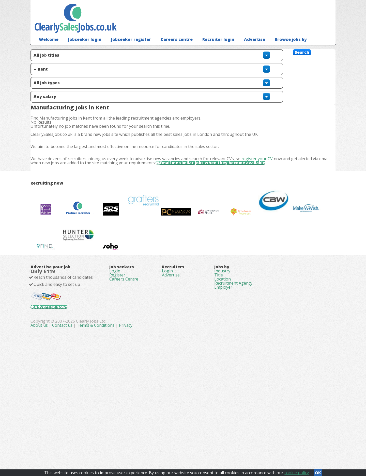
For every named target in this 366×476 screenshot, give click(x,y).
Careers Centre (123, 380)
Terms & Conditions (197, 448)
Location (222, 380)
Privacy (227, 448)
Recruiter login (205, 47)
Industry (222, 366)
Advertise (239, 47)
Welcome (47, 47)
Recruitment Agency (233, 387)
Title (218, 373)
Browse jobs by (272, 47)
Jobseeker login (81, 47)
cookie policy (296, 471)
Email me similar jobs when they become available (237, 193)
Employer (223, 395)
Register (117, 373)
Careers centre (166, 47)
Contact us (164, 448)
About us (141, 448)
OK (318, 471)
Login (114, 366)
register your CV (265, 183)
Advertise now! (58, 413)
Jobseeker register (124, 47)
